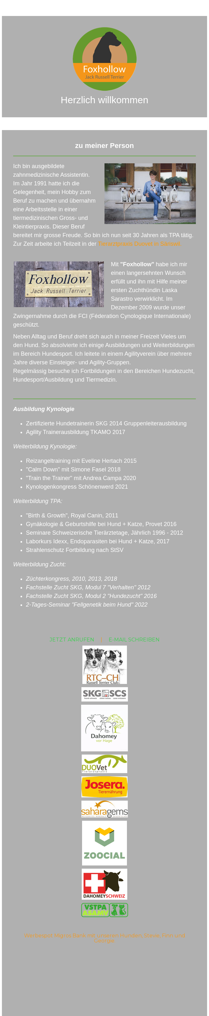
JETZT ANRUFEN (72, 640)
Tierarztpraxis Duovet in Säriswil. (139, 244)
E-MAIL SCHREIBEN (134, 640)
